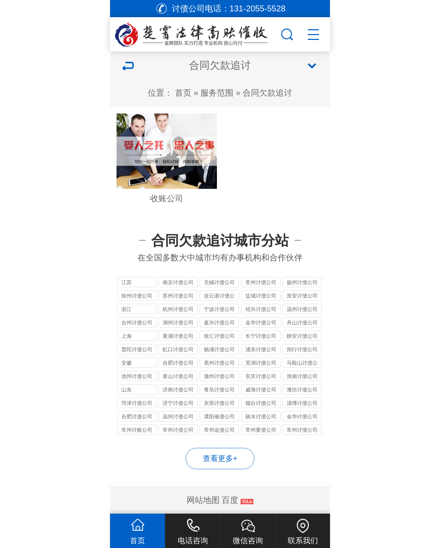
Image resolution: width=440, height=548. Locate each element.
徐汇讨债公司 (219, 336)
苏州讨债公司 (178, 296)
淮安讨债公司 (302, 296)
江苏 (126, 282)
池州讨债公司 (136, 376)
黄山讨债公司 (178, 376)
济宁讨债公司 (178, 403)
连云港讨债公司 (219, 297)
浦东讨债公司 (260, 349)
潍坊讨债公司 (302, 390)
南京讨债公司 (178, 282)
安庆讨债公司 (260, 376)
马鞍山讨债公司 (302, 364)
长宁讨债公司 (260, 336)
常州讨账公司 (136, 430)
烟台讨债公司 (260, 403)
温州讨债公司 (302, 309)
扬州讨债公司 (302, 282)
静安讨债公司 (302, 336)
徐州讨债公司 (136, 296)
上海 (126, 336)
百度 (230, 500)
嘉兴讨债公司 (219, 322)
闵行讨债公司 (302, 349)
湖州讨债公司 (178, 322)
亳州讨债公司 (219, 363)
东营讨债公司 (219, 403)
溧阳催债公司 (219, 416)
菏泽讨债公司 (136, 403)
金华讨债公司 (260, 322)
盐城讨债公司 (260, 296)
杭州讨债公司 (178, 309)
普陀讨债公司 (136, 349)
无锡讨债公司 (219, 282)
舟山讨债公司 (302, 322)
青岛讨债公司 (219, 390)
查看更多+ (220, 458)
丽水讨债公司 (260, 416)
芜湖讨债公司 (260, 363)
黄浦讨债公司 (178, 336)
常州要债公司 (260, 430)
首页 (183, 92)
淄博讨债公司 (302, 403)
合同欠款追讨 (267, 92)
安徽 (126, 363)
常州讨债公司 (260, 282)
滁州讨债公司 (219, 376)
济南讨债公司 (178, 390)
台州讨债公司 (136, 322)
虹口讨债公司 (178, 349)
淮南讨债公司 (302, 376)
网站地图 (203, 500)
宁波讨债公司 (219, 309)
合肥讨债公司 (178, 363)
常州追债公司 (219, 430)
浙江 (126, 309)
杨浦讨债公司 (219, 349)
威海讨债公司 (260, 390)
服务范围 (216, 92)
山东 (126, 390)
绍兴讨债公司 (260, 309)
